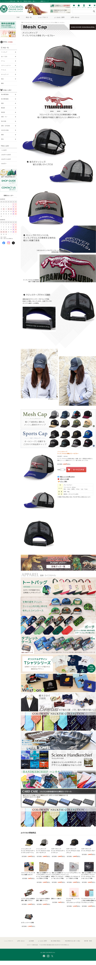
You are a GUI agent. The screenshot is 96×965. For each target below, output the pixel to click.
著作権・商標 (88, 941)
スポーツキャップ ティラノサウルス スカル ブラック (73, 850)
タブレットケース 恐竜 (27, 922)
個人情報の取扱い (56, 941)
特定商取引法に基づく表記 (72, 941)
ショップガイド (43, 17)
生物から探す (7, 90)
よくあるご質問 (59, 17)
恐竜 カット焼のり (56, 898)
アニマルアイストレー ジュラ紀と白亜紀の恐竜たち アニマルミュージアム (88, 900)
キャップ (35, 22)
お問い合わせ (75, 17)
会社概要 (31, 941)
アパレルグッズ (28, 22)
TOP (18, 17)
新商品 (8, 42)
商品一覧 (29, 17)
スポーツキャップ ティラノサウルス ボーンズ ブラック (58, 850)
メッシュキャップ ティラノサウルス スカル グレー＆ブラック (43, 850)
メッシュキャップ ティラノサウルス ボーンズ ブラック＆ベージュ (28, 850)
